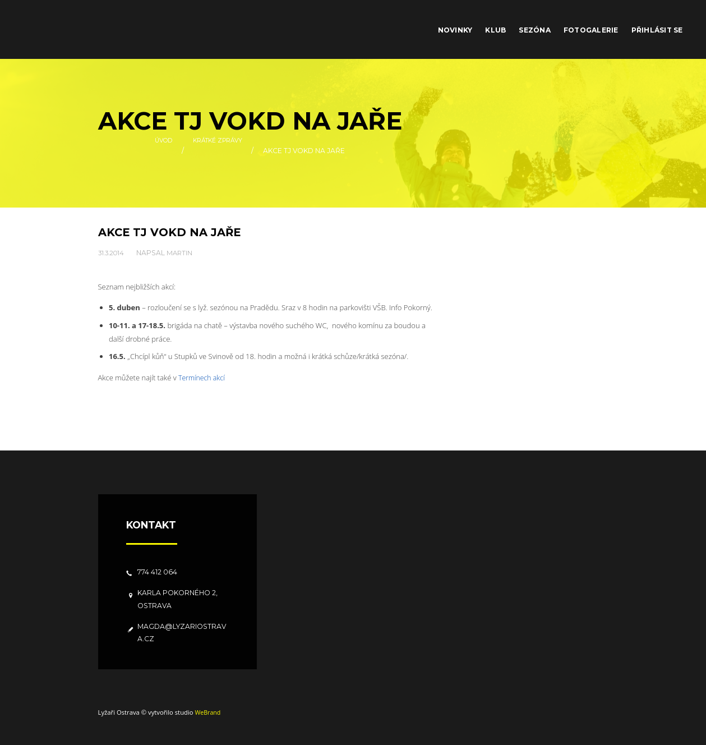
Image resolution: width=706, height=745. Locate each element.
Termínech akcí (203, 377)
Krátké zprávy (219, 150)
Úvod (159, 150)
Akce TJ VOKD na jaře (172, 232)
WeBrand (208, 711)
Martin (183, 252)
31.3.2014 (112, 252)
